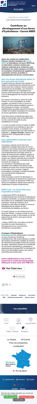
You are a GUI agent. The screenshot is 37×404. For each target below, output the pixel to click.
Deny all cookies (27, 397)
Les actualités (19, 308)
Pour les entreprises (18, 343)
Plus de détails (21, 371)
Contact (15, 389)
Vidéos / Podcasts (12, 331)
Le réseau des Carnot (16, 2)
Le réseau (11, 339)
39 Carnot (25, 339)
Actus (6, 323)
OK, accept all (11, 397)
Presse (22, 389)
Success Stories (31, 323)
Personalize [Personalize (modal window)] (19, 400)
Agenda (18, 323)
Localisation (18, 346)
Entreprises (24, 331)
